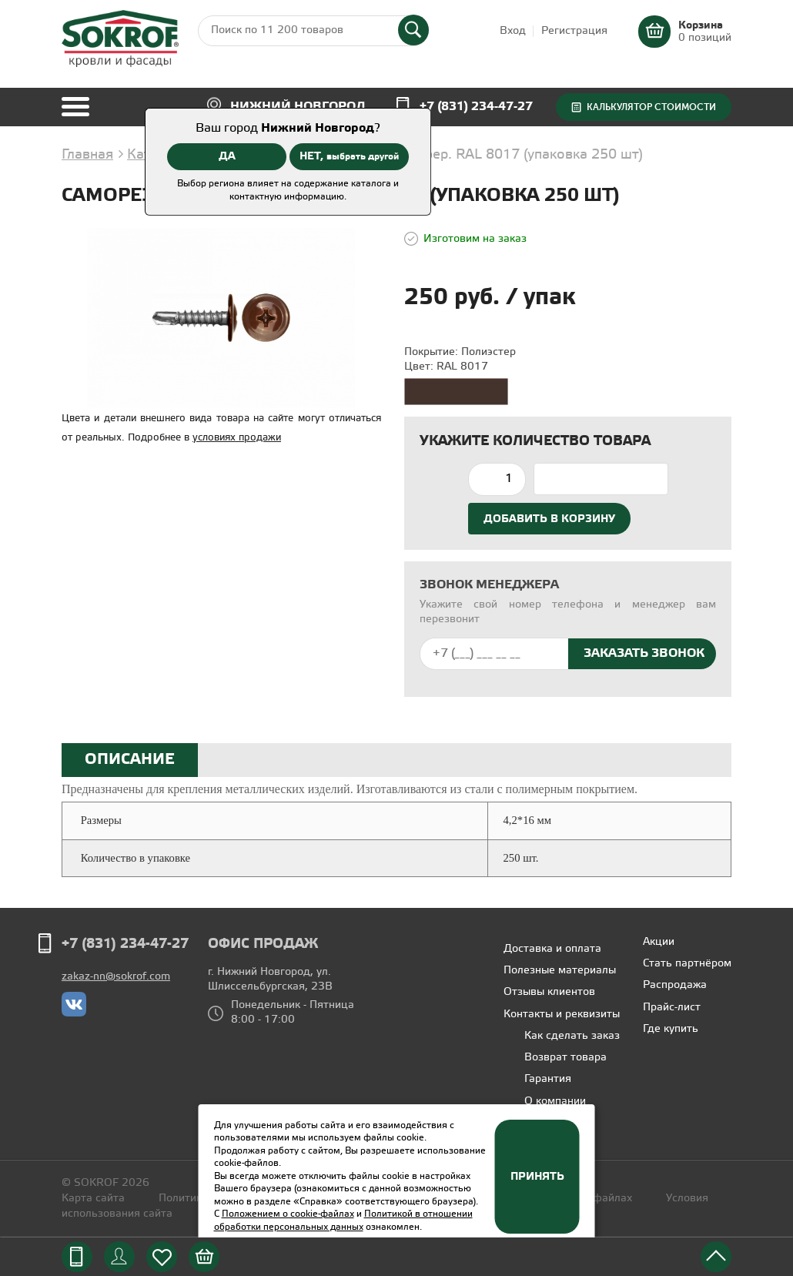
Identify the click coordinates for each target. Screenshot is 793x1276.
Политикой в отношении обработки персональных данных (343, 1220)
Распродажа (675, 985)
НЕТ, (349, 156)
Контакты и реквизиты (562, 1014)
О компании (555, 1101)
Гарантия (547, 1079)
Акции (658, 942)
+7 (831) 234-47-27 (476, 106)
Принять (537, 1177)
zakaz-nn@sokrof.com (116, 976)
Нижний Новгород (298, 106)
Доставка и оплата (552, 949)
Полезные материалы (560, 970)
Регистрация (574, 31)
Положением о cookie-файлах (288, 1214)
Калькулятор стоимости (651, 107)
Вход (513, 31)
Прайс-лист (672, 1007)
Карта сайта (93, 1198)
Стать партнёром (687, 963)
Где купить (670, 1029)
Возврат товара (565, 1057)
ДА (227, 156)
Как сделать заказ (572, 1036)
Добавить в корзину (549, 519)
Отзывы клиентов (549, 992)
